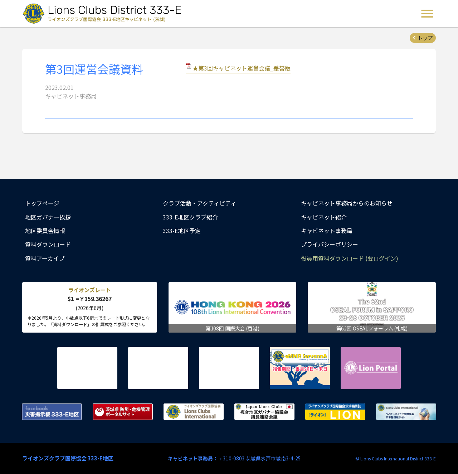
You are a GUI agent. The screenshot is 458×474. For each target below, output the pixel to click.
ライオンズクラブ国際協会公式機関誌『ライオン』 (335, 411)
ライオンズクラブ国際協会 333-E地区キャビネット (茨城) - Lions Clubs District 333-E (104, 13)
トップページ (42, 203)
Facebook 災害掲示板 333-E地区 (52, 411)
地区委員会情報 (45, 230)
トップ (425, 38)
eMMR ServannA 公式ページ (300, 368)
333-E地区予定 (182, 230)
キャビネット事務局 (326, 230)
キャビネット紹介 (324, 217)
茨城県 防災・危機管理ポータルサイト (123, 411)
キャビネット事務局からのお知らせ (347, 203)
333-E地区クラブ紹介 (190, 217)
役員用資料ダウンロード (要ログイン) (349, 258)
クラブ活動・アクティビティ (199, 203)
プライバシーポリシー (329, 244)
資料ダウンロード (48, 244)
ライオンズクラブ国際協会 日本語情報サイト (406, 411)
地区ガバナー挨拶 (48, 217)
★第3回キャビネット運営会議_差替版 (242, 68)
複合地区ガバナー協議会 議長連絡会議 (264, 411)
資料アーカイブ (45, 258)
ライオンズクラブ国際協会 (194, 411)
